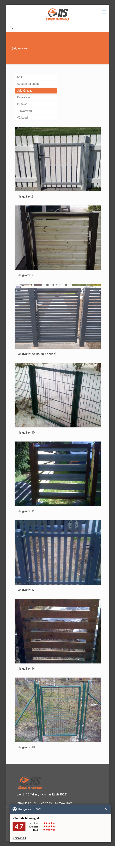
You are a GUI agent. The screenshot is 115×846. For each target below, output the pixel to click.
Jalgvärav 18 (26, 747)
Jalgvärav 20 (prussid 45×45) (37, 354)
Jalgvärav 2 (25, 196)
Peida (107, 809)
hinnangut (19, 837)
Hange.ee (22, 809)
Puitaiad (22, 104)
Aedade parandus (28, 84)
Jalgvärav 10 (26, 432)
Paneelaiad (24, 97)
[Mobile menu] (104, 12)
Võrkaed (22, 117)
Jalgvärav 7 (25, 275)
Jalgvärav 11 (26, 511)
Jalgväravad (24, 90)
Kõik (20, 77)
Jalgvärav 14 (26, 668)
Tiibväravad (24, 111)
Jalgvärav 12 (26, 590)
